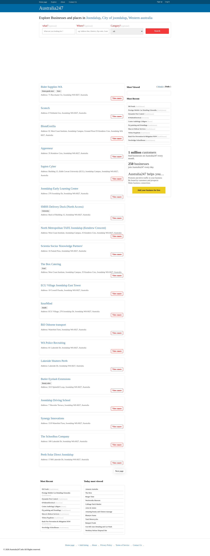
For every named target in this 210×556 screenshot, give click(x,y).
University (45, 211)
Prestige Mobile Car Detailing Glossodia (147, 110)
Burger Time (89, 497)
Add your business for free (149, 190)
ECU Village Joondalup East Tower (61, 285)
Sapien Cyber (48, 166)
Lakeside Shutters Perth (54, 360)
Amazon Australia (91, 489)
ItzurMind (46, 303)
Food (44, 268)
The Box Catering (51, 264)
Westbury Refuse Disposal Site (96, 530)
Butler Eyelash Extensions (56, 379)
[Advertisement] (105, 62)
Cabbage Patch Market (93, 504)
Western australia (140, 18)
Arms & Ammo (90, 508)
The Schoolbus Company (55, 436)
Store (58, 91)
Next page (119, 471)
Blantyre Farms (90, 515)
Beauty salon (46, 383)
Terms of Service (122, 545)
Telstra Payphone (139, 133)
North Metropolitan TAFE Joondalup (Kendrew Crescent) (73, 227)
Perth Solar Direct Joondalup (57, 454)
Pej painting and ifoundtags (142, 125)
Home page (43, 2)
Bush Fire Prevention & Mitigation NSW (147, 136)
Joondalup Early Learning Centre (59, 188)
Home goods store (48, 91)
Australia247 (51, 8)
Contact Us (73, 2)
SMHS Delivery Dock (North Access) (62, 206)
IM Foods (136, 106)
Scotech (45, 108)
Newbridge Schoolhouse (141, 140)
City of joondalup (114, 18)
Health (44, 308)
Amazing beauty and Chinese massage (98, 512)
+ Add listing (83, 545)
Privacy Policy (106, 545)
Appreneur (47, 148)
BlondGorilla (48, 126)
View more (117, 98)
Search (157, 31)
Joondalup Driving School (55, 400)
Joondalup (93, 18)
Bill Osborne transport (53, 324)
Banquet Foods (90, 523)
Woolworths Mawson (92, 500)
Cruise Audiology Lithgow (140, 121)
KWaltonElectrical (138, 118)
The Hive (88, 493)
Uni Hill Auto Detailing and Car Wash (98, 527)
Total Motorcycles (91, 519)
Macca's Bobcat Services (141, 129)
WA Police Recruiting (53, 342)
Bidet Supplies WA (51, 86)
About (63, 2)
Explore (54, 2)
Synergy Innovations (52, 418)
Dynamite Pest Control (141, 114)
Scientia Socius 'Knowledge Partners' (62, 246)
